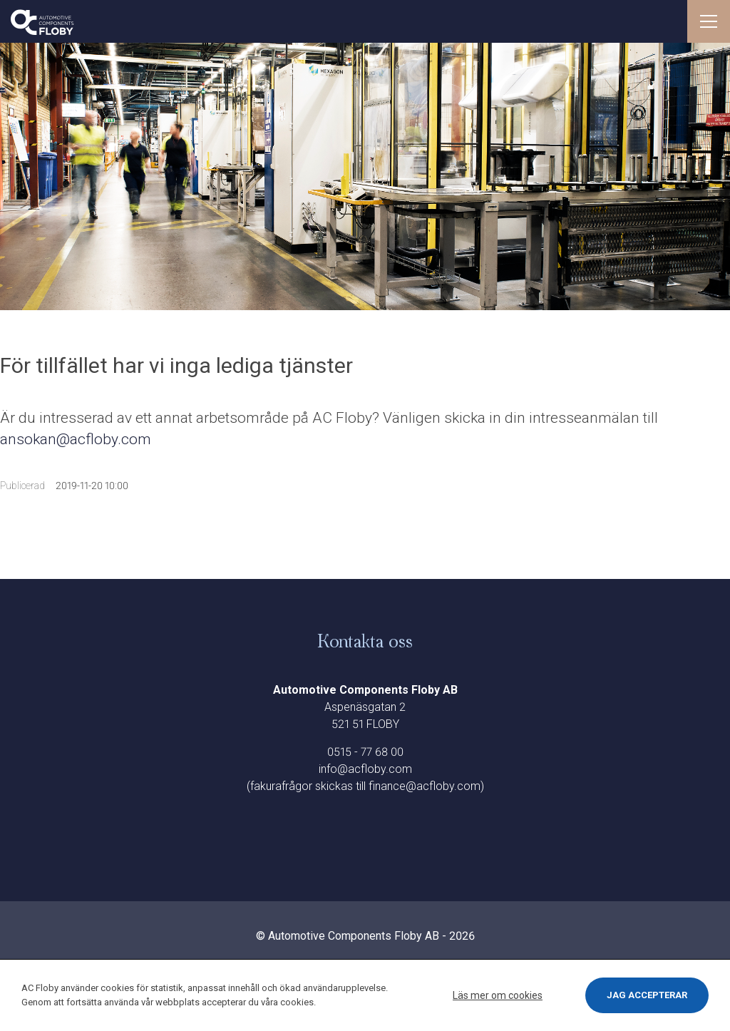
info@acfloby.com (365, 769)
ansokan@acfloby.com (77, 439)
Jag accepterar (647, 995)
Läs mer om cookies (498, 995)
